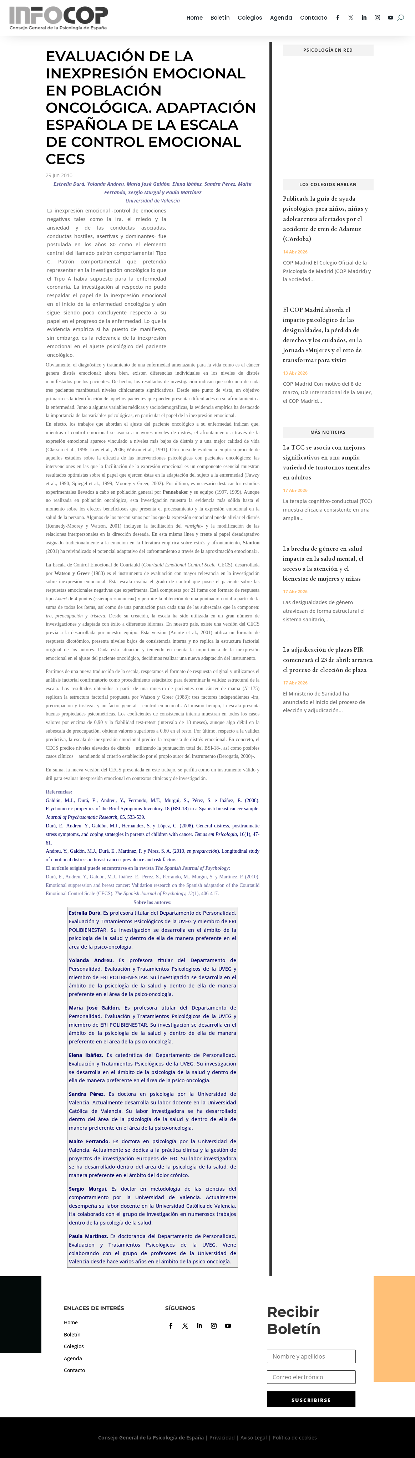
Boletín (220, 17)
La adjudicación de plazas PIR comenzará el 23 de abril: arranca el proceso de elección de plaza (328, 660)
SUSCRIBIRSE (311, 1400)
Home (195, 17)
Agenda (281, 17)
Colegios (250, 17)
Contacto (313, 17)
